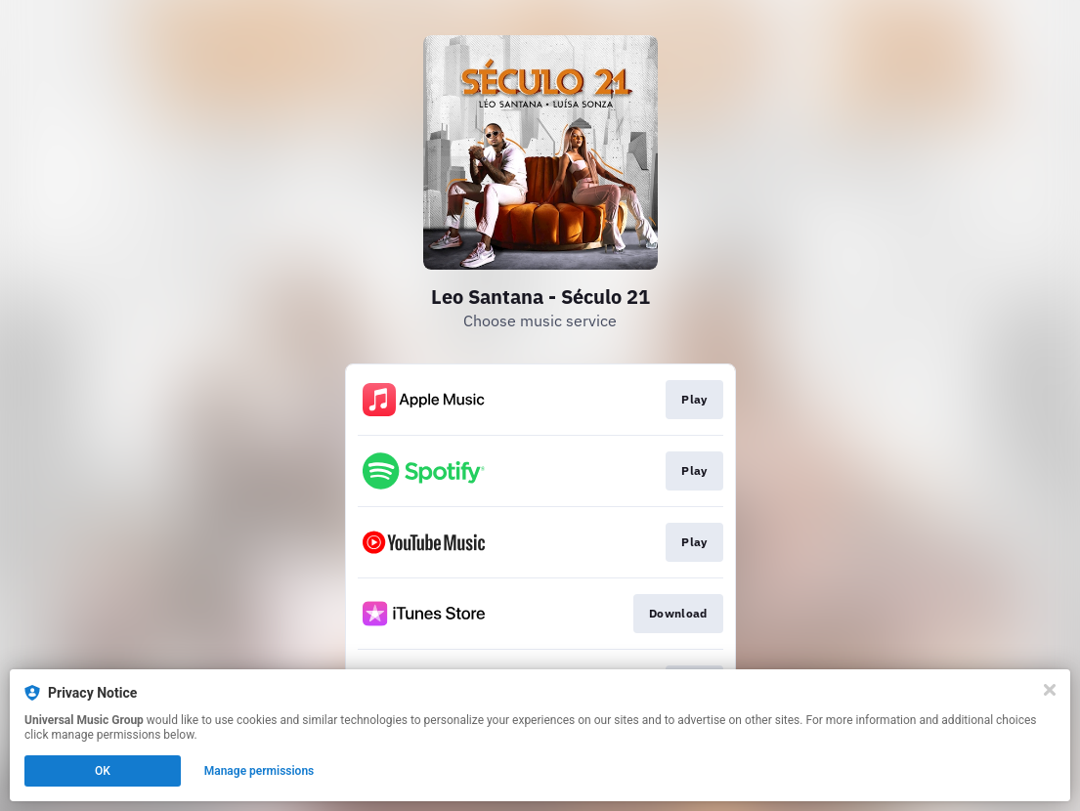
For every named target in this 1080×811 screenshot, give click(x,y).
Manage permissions (259, 771)
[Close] (1049, 689)
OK (102, 771)
